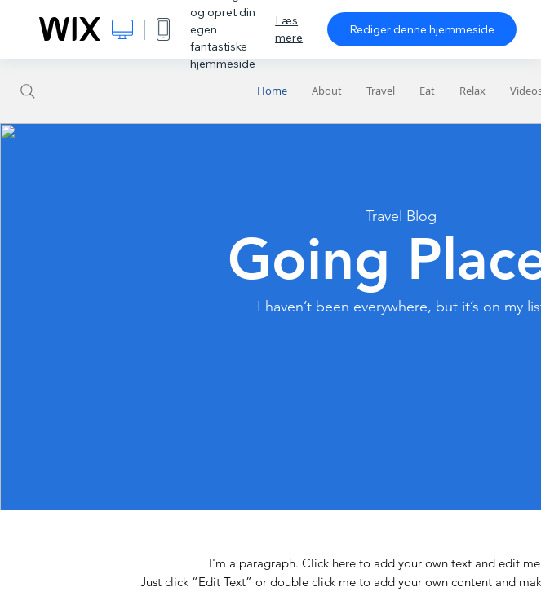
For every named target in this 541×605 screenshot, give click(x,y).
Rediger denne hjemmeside (421, 29)
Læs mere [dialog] (289, 29)
